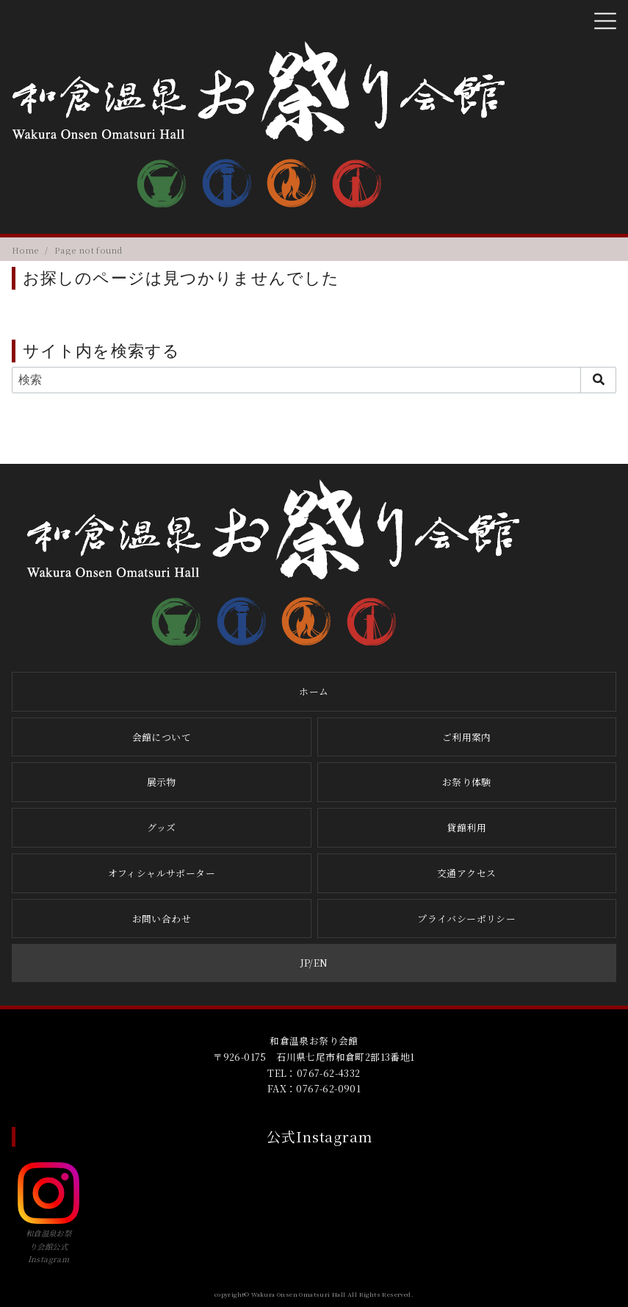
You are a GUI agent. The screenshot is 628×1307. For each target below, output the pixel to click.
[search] (598, 380)
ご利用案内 (466, 737)
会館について (161, 737)
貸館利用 (466, 827)
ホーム (313, 691)
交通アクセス (466, 873)
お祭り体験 (466, 782)
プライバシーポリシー (466, 918)
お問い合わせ (161, 918)
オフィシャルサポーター (161, 873)
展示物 (161, 782)
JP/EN (314, 963)
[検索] (314, 380)
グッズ (161, 827)
